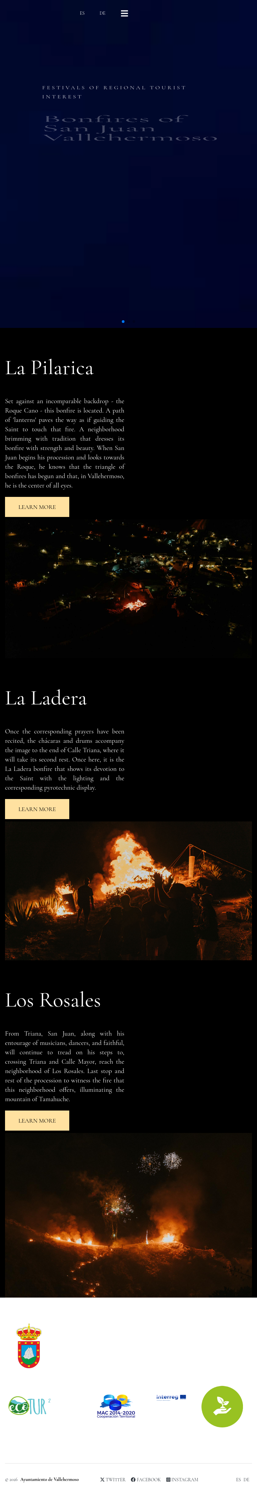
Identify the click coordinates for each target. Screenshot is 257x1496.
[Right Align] (124, 13)
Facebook (146, 1480)
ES (82, 13)
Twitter (113, 1480)
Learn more (37, 507)
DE (102, 13)
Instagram (182, 1480)
